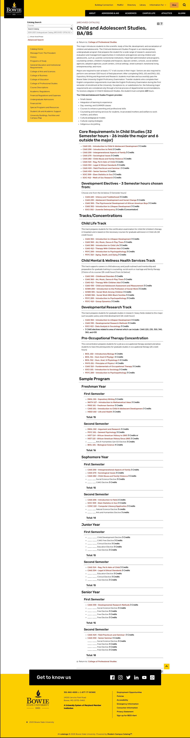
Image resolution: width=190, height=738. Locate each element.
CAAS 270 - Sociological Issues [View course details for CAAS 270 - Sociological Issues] (97, 156)
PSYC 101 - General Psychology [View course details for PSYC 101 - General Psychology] (102, 432)
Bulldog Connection (104, 5)
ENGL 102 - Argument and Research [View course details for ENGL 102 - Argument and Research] (104, 429)
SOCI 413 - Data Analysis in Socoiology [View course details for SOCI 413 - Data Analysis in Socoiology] (102, 326)
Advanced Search (35, 40)
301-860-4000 (70, 693)
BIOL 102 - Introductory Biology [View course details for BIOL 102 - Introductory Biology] (99, 354)
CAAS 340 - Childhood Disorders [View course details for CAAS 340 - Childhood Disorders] (100, 276)
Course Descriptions (39, 88)
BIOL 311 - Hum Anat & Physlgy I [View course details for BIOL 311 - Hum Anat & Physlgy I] (100, 357)
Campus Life (149, 13)
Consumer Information (127, 708)
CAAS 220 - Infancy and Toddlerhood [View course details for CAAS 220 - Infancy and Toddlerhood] (102, 197)
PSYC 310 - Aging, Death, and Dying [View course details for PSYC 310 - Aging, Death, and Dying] (101, 255)
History (33, 57)
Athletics (166, 13)
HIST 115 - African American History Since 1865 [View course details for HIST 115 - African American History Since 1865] (109, 439)
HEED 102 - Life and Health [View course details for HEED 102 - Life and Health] (100, 412)
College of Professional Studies (43, 84)
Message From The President (43, 53)
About (92, 13)
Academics (130, 13)
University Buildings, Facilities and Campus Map (44, 117)
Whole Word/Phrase (36, 36)
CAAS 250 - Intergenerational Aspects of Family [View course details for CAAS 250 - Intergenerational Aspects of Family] (104, 153)
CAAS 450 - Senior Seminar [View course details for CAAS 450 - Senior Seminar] (95, 171)
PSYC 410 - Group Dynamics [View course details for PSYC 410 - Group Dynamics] (98, 302)
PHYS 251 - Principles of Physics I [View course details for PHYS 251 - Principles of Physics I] (100, 363)
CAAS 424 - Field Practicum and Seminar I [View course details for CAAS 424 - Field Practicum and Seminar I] (102, 168)
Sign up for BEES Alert (127, 716)
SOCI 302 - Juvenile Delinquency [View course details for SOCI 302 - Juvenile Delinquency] (100, 210)
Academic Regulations (40, 92)
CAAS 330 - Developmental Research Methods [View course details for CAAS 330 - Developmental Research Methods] (106, 323)
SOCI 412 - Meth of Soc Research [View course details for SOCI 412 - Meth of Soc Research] (98, 178)
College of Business (38, 76)
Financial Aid (35, 104)
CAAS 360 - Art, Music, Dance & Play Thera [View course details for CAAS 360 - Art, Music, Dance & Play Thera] (104, 242)
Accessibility (122, 701)
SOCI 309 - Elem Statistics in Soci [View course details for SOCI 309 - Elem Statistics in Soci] (98, 175)
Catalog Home (36, 49)
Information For (158, 5)
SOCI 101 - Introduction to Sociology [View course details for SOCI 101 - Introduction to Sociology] (102, 370)
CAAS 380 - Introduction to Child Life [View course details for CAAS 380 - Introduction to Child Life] (102, 245)
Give (174, 5)
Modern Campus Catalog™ (119, 735)
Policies (120, 697)
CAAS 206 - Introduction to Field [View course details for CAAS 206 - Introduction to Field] (97, 149)
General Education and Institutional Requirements (45, 66)
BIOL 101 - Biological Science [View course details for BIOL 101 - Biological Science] (101, 445)
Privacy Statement (125, 712)
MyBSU (120, 5)
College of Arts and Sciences (42, 72)
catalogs (64, 735)
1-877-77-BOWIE (88, 693)
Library (143, 5)
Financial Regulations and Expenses (45, 96)
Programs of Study (38, 61)
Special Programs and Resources (44, 108)
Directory (131, 5)
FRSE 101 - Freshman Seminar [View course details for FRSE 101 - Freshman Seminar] (101, 406)
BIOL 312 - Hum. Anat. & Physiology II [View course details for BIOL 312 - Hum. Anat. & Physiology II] (102, 360)
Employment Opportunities (129, 693)
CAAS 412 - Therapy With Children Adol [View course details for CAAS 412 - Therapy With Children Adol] (103, 249)
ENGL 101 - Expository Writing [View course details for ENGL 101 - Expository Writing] (101, 399)
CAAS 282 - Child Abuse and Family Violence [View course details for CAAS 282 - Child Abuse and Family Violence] (103, 159)
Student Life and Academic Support (45, 112)
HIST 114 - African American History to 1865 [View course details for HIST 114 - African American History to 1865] (107, 436)
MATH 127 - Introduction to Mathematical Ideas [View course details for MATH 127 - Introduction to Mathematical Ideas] (109, 402)
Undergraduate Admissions (42, 100)
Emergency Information (128, 704)
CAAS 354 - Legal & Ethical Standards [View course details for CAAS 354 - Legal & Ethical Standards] (100, 165)
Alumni (181, 13)
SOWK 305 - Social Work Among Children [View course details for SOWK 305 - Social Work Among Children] (104, 292)
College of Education (39, 80)
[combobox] (50, 25)
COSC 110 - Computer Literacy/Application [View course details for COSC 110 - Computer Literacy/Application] (107, 506)
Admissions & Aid (110, 13)
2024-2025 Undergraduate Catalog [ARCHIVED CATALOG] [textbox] (49, 32)
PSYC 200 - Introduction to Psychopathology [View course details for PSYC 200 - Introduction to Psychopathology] (105, 252)
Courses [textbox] (31, 25)
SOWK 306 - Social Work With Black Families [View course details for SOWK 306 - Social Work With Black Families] (105, 295)
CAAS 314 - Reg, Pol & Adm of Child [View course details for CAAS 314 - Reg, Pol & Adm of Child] (99, 162)
